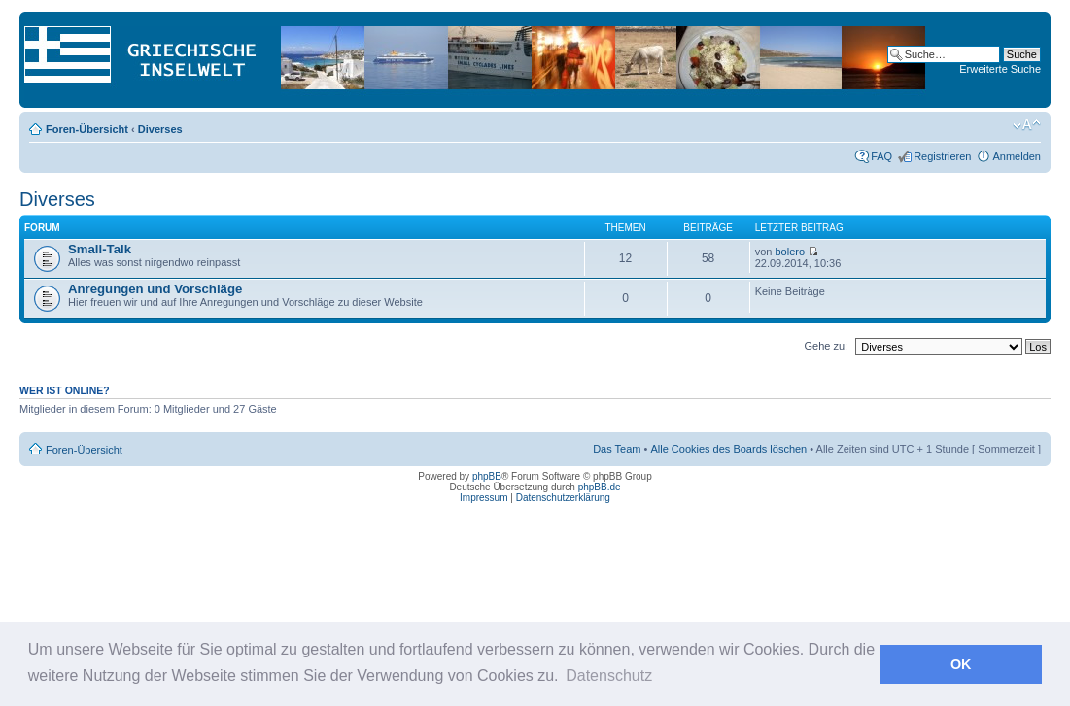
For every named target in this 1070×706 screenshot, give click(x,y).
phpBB (486, 476)
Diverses (160, 129)
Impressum (483, 497)
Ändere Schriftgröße (1027, 125)
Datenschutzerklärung (563, 497)
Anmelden (1016, 156)
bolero (790, 251)
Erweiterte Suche (1000, 69)
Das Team (616, 448)
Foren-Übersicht (87, 129)
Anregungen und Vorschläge (155, 289)
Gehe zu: (825, 346)
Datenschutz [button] (609, 675)
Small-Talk (99, 249)
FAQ (881, 156)
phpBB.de (599, 487)
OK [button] (961, 664)
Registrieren (942, 156)
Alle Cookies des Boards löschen (728, 448)
